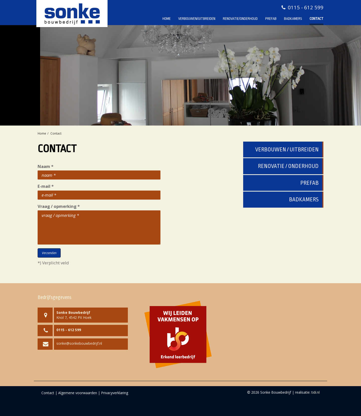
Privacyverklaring (114, 392)
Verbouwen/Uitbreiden (196, 19)
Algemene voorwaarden (77, 392)
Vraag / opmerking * (59, 206)
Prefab (271, 19)
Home (166, 19)
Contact (316, 19)
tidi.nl (315, 392)
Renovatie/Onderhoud (240, 19)
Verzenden (49, 253)
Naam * (45, 166)
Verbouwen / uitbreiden (287, 149)
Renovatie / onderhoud (288, 166)
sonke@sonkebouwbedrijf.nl (79, 343)
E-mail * (46, 186)
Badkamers (293, 19)
